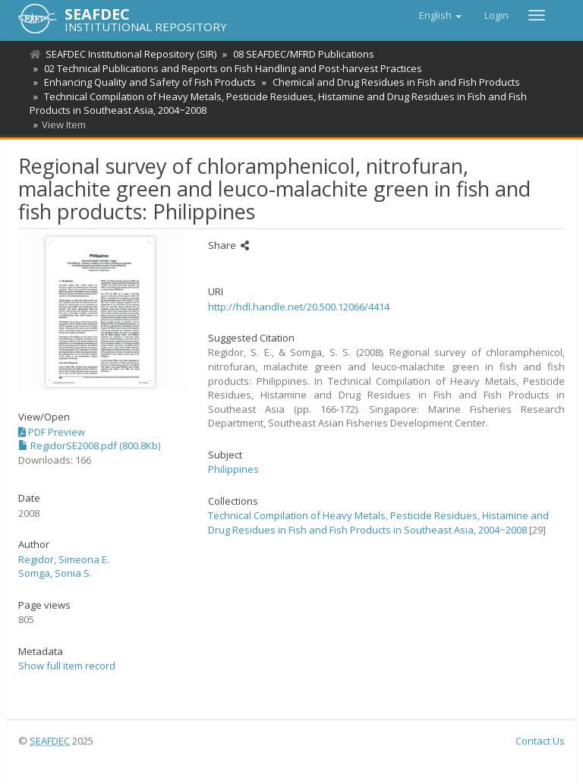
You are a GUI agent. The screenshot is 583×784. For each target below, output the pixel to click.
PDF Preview (51, 432)
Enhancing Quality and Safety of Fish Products (148, 82)
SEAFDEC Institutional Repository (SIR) (131, 54)
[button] (440, 15)
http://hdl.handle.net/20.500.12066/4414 (298, 306)
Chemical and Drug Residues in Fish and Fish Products (391, 82)
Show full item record (66, 665)
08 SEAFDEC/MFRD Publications (301, 54)
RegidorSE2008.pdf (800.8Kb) (89, 445)
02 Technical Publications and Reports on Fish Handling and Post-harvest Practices (231, 68)
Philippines (233, 469)
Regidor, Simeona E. (63, 559)
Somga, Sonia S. (55, 573)
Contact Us (540, 741)
